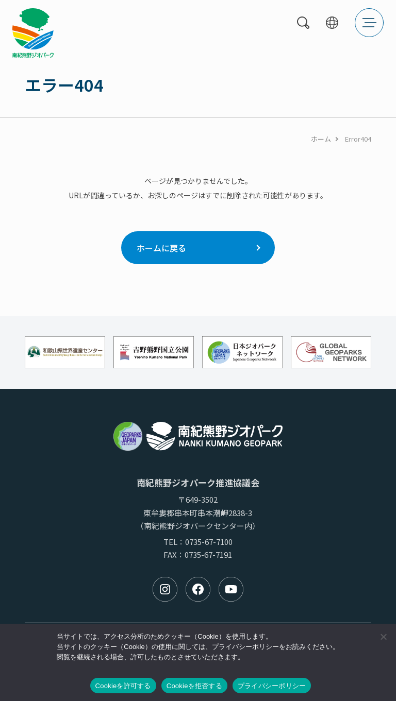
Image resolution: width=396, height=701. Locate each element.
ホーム (321, 139)
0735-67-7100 (209, 541)
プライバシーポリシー (272, 686)
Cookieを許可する (123, 686)
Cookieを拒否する (194, 686)
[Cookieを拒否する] (383, 636)
